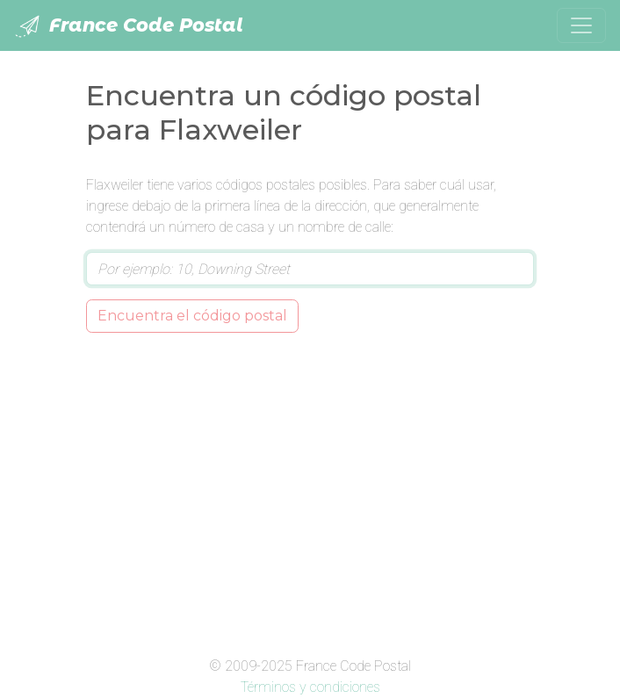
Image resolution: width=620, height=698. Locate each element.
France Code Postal (128, 26)
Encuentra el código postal (192, 315)
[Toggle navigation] (581, 25)
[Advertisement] (310, 491)
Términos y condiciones (310, 687)
